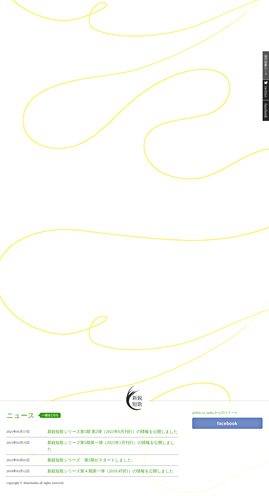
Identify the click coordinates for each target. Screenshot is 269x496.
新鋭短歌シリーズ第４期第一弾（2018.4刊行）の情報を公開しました (110, 471)
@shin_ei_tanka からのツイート (215, 413)
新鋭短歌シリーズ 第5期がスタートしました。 (91, 460)
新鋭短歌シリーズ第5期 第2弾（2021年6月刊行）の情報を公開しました (112, 431)
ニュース (33, 415)
